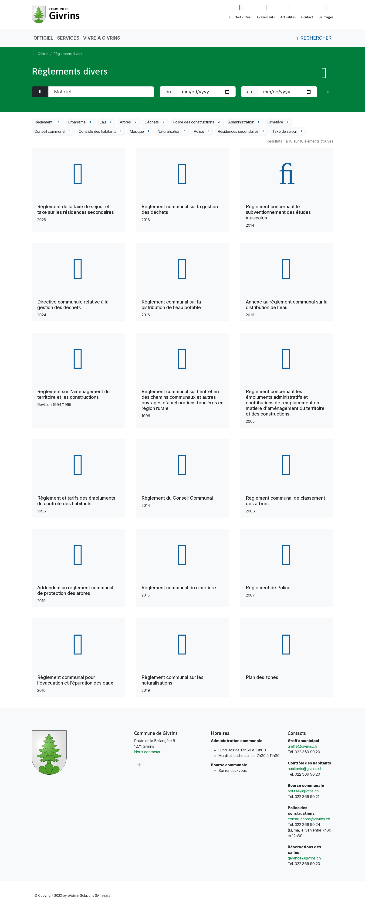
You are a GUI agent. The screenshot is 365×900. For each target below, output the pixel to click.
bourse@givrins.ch (303, 791)
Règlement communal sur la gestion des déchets (180, 209)
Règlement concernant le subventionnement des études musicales (278, 212)
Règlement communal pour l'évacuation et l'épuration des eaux (75, 680)
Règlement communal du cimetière (179, 587)
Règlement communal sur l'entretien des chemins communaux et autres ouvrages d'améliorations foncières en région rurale (182, 400)
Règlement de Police (268, 587)
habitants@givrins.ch (305, 768)
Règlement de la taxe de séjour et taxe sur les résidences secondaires (75, 209)
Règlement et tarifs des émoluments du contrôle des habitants (76, 500)
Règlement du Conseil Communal (177, 498)
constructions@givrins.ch (309, 819)
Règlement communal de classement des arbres (285, 500)
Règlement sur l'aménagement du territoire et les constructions (73, 394)
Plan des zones (262, 677)
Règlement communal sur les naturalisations (172, 680)
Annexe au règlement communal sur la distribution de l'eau (287, 304)
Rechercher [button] (312, 38)
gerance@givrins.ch (304, 858)
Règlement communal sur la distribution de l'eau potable (171, 304)
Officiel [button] (43, 38)
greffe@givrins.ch (302, 746)
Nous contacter (147, 752)
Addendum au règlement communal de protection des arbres (75, 590)
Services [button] (68, 38)
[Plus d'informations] (138, 764)
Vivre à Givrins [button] (101, 38)
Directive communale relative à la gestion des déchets (72, 304)
